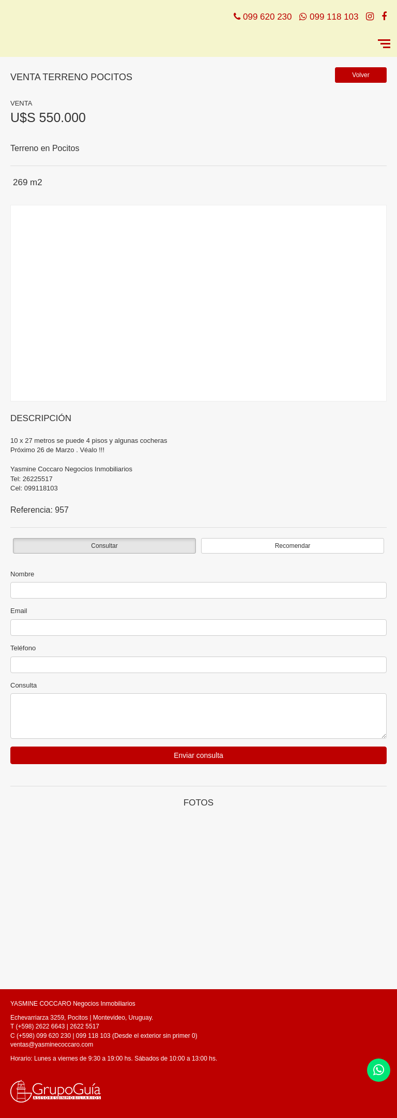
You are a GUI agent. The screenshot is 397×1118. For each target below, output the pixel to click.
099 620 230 (267, 17)
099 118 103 (334, 17)
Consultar (104, 545)
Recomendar (293, 545)
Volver (360, 75)
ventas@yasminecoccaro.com (51, 1044)
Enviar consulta (198, 755)
